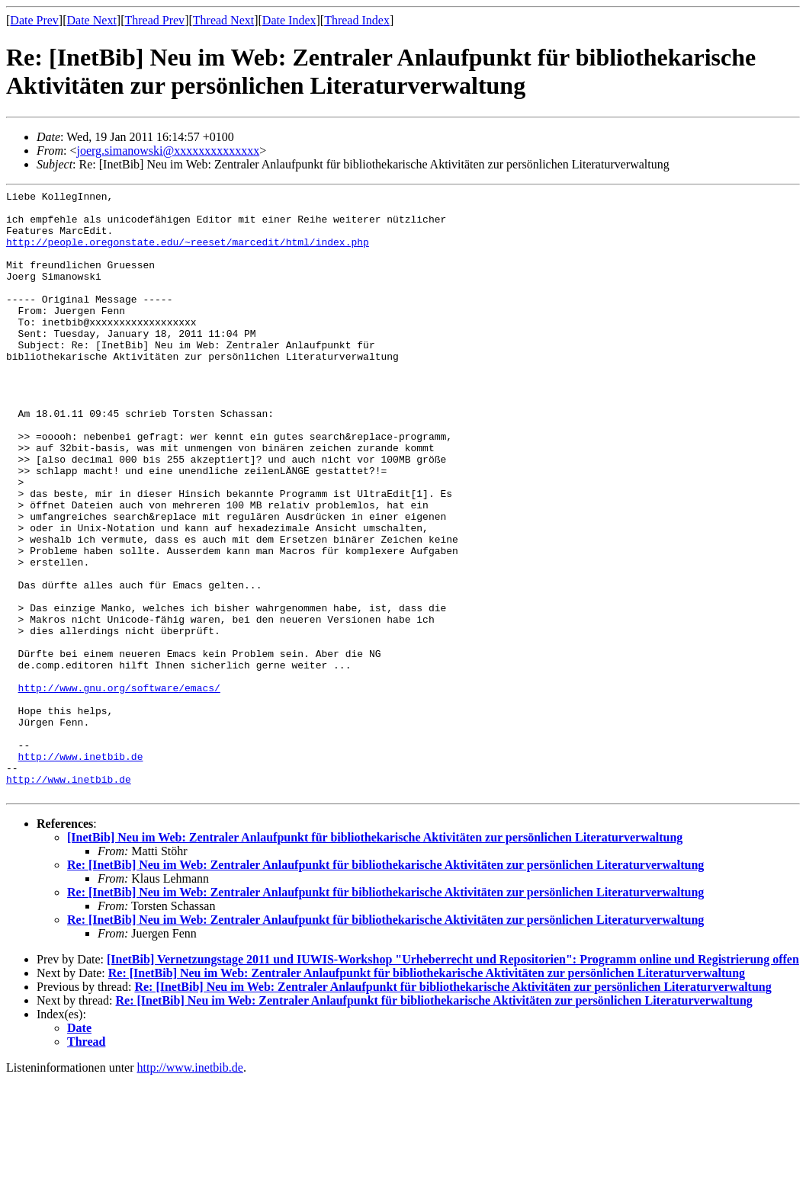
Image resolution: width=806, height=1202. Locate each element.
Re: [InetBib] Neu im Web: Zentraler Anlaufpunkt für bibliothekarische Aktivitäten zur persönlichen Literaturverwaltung (385, 985)
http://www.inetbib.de (80, 870)
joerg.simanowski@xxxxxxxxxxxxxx (167, 150)
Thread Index (357, 20)
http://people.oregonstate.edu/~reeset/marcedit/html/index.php (187, 253)
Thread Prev (154, 20)
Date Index (289, 20)
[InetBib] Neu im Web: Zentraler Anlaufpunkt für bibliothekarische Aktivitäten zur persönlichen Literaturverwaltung (374, 958)
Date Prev (34, 20)
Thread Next (223, 20)
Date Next (92, 20)
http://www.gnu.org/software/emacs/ (119, 788)
